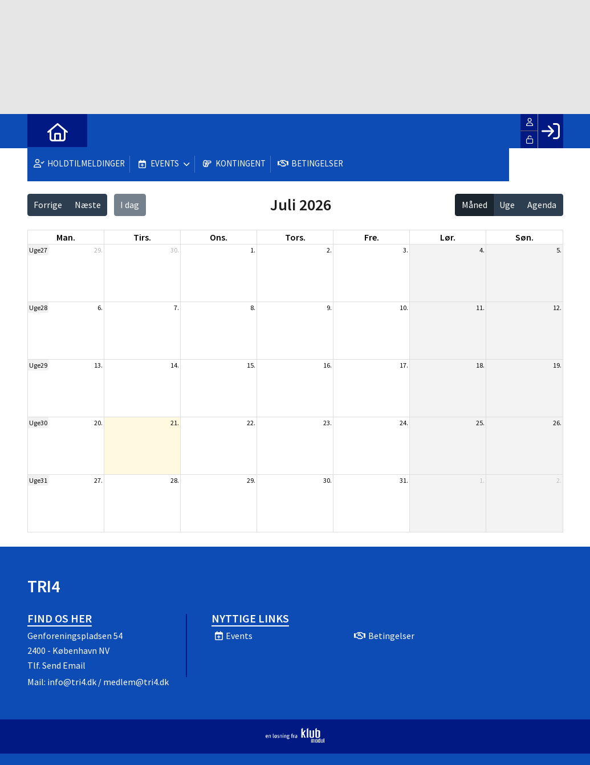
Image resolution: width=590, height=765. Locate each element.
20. (98, 422)
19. (557, 365)
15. (251, 365)
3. (405, 250)
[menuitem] (44, 131)
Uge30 (38, 422)
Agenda (541, 204)
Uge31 (38, 480)
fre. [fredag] (371, 237)
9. (329, 307)
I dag (129, 204)
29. (98, 250)
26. (557, 422)
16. (327, 365)
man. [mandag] (65, 237)
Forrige (48, 204)
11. (480, 307)
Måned (474, 204)
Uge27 (38, 250)
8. (252, 307)
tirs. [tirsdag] (142, 237)
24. (404, 422)
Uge (507, 204)
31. (404, 480)
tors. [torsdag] (295, 237)
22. (251, 422)
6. (100, 307)
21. (174, 422)
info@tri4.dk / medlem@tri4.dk (108, 681)
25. (480, 422)
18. (480, 365)
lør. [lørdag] (447, 237)
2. (329, 250)
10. (404, 307)
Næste (88, 204)
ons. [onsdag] (218, 237)
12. (557, 307)
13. (98, 365)
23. (327, 422)
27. (98, 480)
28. (174, 480)
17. (404, 365)
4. (482, 250)
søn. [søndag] (524, 237)
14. (174, 365)
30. (174, 250)
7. (176, 307)
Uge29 (38, 365)
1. (252, 250)
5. (558, 250)
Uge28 (38, 307)
